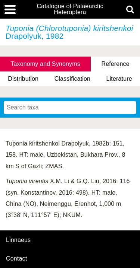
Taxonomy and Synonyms (45, 64)
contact (16, 258)
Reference (115, 64)
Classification (73, 79)
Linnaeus (18, 240)
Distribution (23, 79)
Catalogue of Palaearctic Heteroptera (70, 9)
